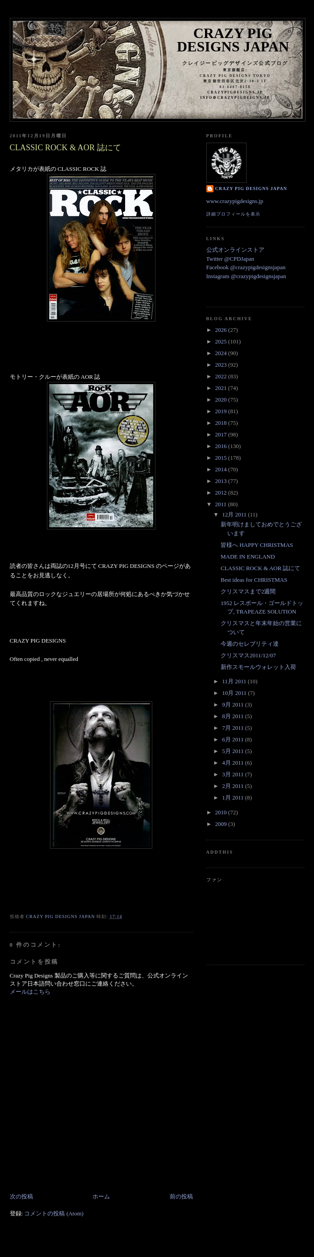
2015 (221, 457)
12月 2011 (235, 514)
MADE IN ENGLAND (248, 556)
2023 (221, 364)
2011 (221, 504)
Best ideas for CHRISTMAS (254, 579)
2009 (221, 824)
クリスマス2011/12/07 (248, 655)
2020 (221, 399)
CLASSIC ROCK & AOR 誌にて (260, 568)
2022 (221, 376)
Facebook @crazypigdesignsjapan (246, 267)
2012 (221, 492)
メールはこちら (30, 991)
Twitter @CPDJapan (230, 258)
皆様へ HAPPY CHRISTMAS (257, 545)
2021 (221, 388)
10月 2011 (235, 693)
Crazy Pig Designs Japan (233, 40)
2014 (221, 469)
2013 (221, 481)
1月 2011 (233, 797)
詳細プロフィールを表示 (233, 214)
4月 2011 (233, 762)
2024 (221, 353)
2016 (221, 446)
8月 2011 (233, 716)
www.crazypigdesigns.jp (235, 201)
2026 (221, 329)
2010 (221, 812)
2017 (221, 434)
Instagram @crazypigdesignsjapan (246, 276)
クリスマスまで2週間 (248, 591)
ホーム (101, 1196)
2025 (221, 341)
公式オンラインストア (235, 249)
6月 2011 (233, 739)
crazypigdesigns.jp (235, 92)
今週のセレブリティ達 (250, 643)
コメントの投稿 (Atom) (54, 1213)
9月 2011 (233, 704)
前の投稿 (181, 1196)
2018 (221, 422)
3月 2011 (233, 774)
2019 (221, 411)
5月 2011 (233, 751)
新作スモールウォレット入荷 (258, 667)
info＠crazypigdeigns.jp (235, 98)
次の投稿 (21, 1196)
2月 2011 (233, 786)
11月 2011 (235, 681)
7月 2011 (233, 727)
